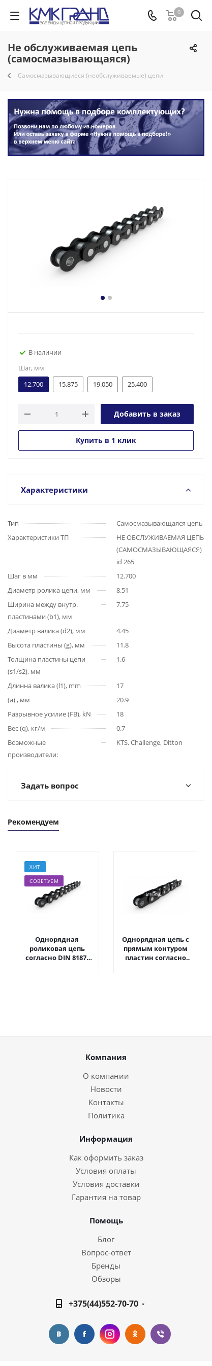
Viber (160, 1334)
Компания (106, 1057)
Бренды (106, 1265)
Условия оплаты (106, 1171)
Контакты (106, 1102)
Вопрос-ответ (106, 1252)
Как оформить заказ (106, 1157)
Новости (106, 1089)
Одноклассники (135, 1334)
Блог (106, 1239)
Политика (106, 1115)
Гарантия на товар (106, 1197)
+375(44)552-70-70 (103, 1303)
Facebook (84, 1334)
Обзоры (106, 1279)
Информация (106, 1139)
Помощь (106, 1220)
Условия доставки (106, 1184)
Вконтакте (59, 1334)
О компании (106, 1076)
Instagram (110, 1334)
